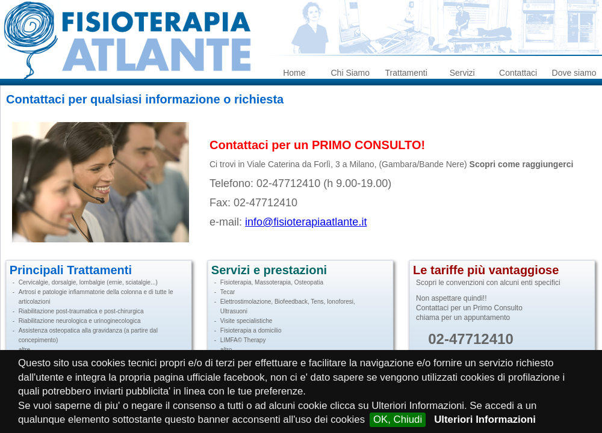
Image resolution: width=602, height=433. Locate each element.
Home (294, 73)
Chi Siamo (350, 73)
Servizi (462, 73)
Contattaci (518, 73)
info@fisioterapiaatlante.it (306, 222)
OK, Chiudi (397, 419)
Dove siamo (574, 73)
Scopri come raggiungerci (522, 164)
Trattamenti (406, 73)
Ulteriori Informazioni (485, 419)
